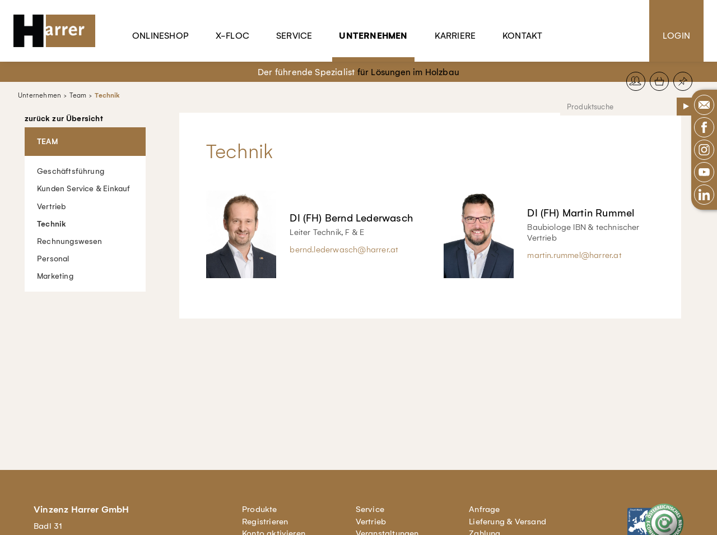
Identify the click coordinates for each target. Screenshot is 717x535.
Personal (53, 258)
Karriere (455, 35)
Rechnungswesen (70, 241)
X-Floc (232, 35)
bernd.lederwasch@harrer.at (344, 250)
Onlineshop (160, 35)
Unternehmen (373, 35)
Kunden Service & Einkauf (84, 188)
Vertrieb (52, 206)
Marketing (55, 275)
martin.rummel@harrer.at (574, 255)
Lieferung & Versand (507, 521)
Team (77, 95)
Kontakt (522, 35)
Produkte (259, 509)
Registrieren (265, 521)
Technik (107, 95)
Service (294, 35)
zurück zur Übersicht (64, 118)
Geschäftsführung (70, 171)
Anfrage (484, 509)
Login (676, 35)
